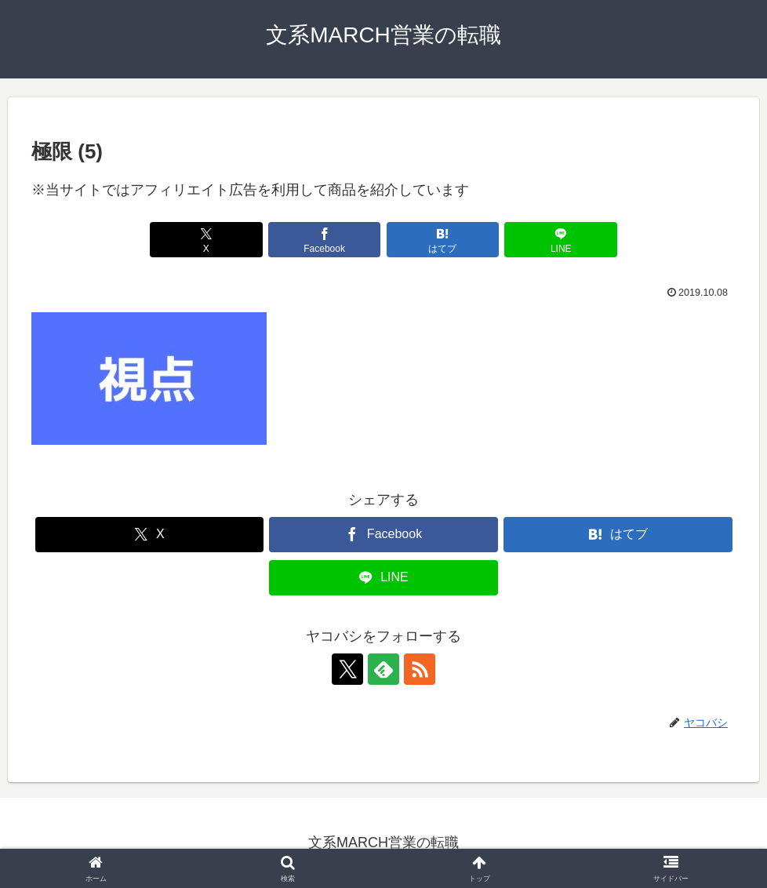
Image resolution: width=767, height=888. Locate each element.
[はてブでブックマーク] (443, 239)
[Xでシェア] (206, 239)
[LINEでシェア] (560, 239)
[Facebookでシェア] (324, 239)
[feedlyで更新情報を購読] (383, 669)
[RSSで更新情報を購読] (419, 669)
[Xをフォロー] (347, 669)
